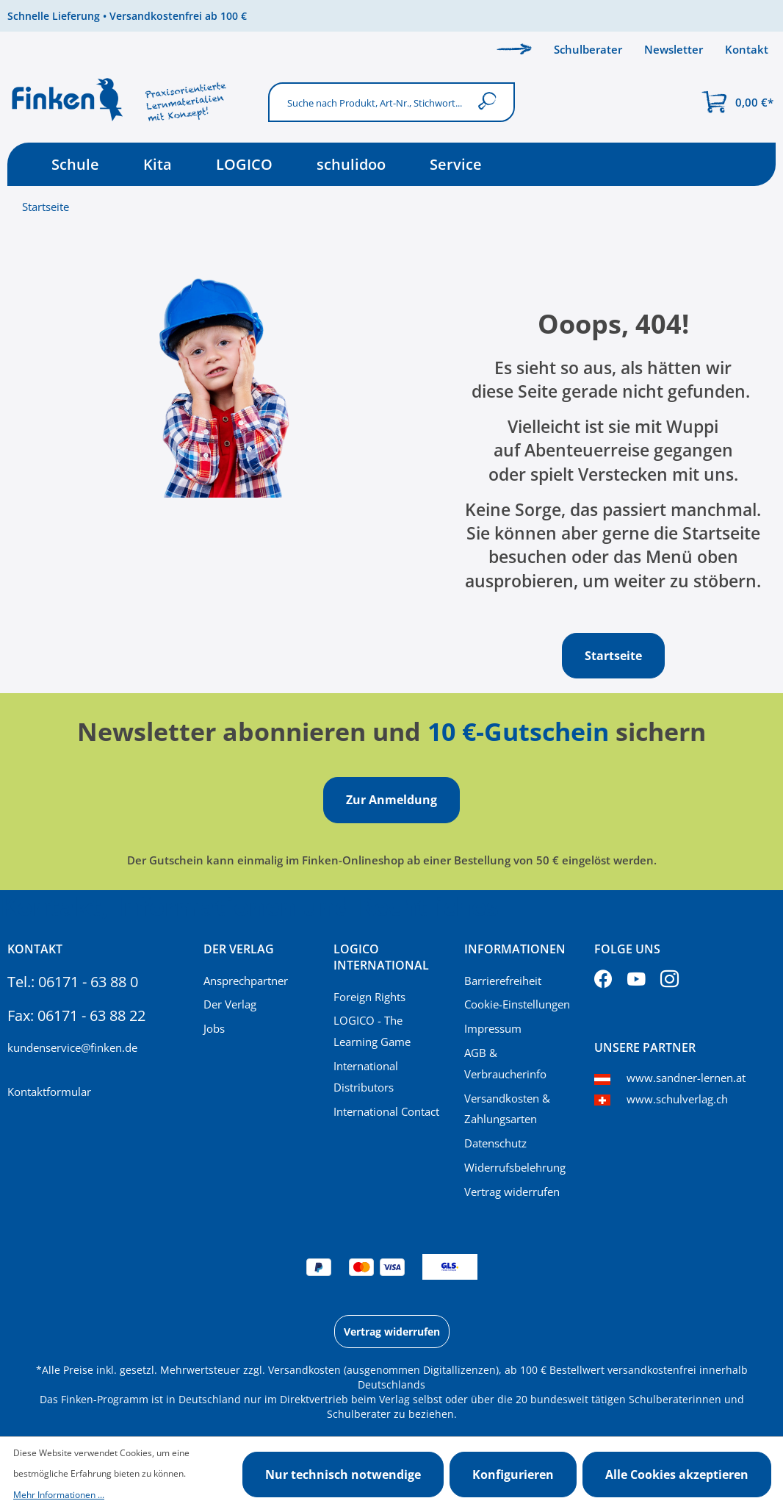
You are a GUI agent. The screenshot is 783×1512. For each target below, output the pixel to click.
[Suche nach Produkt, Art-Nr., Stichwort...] (368, 102)
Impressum (493, 1028)
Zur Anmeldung (391, 800)
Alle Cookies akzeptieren (676, 1474)
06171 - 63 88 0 (88, 982)
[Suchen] (490, 102)
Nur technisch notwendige (343, 1474)
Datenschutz (495, 1143)
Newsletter (673, 49)
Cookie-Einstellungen (517, 1004)
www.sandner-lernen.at (686, 1077)
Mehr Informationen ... (58, 1494)
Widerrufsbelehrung (515, 1167)
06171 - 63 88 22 (91, 1015)
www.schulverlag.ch (677, 1099)
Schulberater (588, 49)
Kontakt (746, 49)
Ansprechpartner (245, 980)
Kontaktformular (49, 1091)
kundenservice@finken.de (72, 1047)
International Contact (386, 1111)
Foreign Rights (369, 996)
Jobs (214, 1028)
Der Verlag (229, 1004)
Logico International (381, 957)
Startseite (45, 206)
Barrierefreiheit (502, 980)
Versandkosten (304, 1370)
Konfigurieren (513, 1474)
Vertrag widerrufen (512, 1191)
